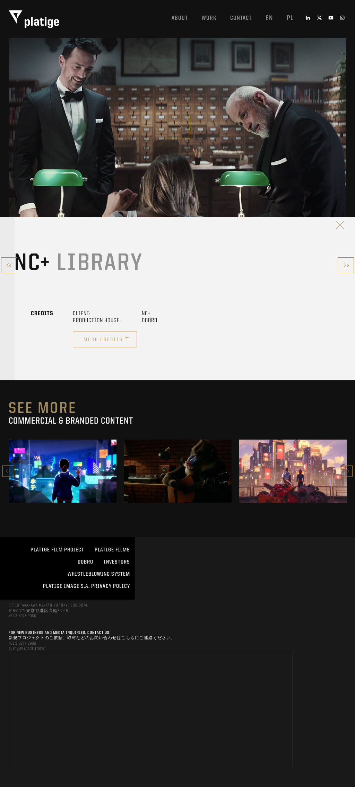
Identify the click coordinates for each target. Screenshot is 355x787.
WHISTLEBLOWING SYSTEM (99, 574)
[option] (62, 471)
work (209, 18)
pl (290, 18)
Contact (241, 18)
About (180, 18)
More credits (107, 338)
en (269, 18)
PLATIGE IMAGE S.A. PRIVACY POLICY (86, 586)
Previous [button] (8, 471)
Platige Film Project (57, 550)
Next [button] (347, 471)
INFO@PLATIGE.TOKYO (27, 649)
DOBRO (85, 562)
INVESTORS (117, 562)
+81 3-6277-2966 (22, 616)
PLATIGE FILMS (112, 550)
